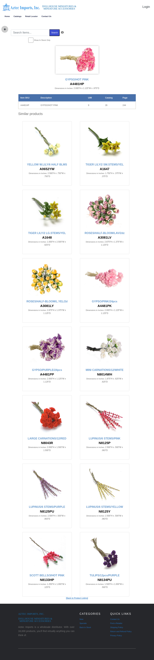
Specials (83, 623)
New (81, 619)
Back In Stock (85, 627)
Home (7, 16)
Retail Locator (31, 16)
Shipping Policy (116, 627)
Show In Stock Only (42, 40)
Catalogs (17, 16)
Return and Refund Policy (121, 631)
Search (54, 32)
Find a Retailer (116, 623)
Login (146, 7)
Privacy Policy (116, 635)
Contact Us (46, 16)
